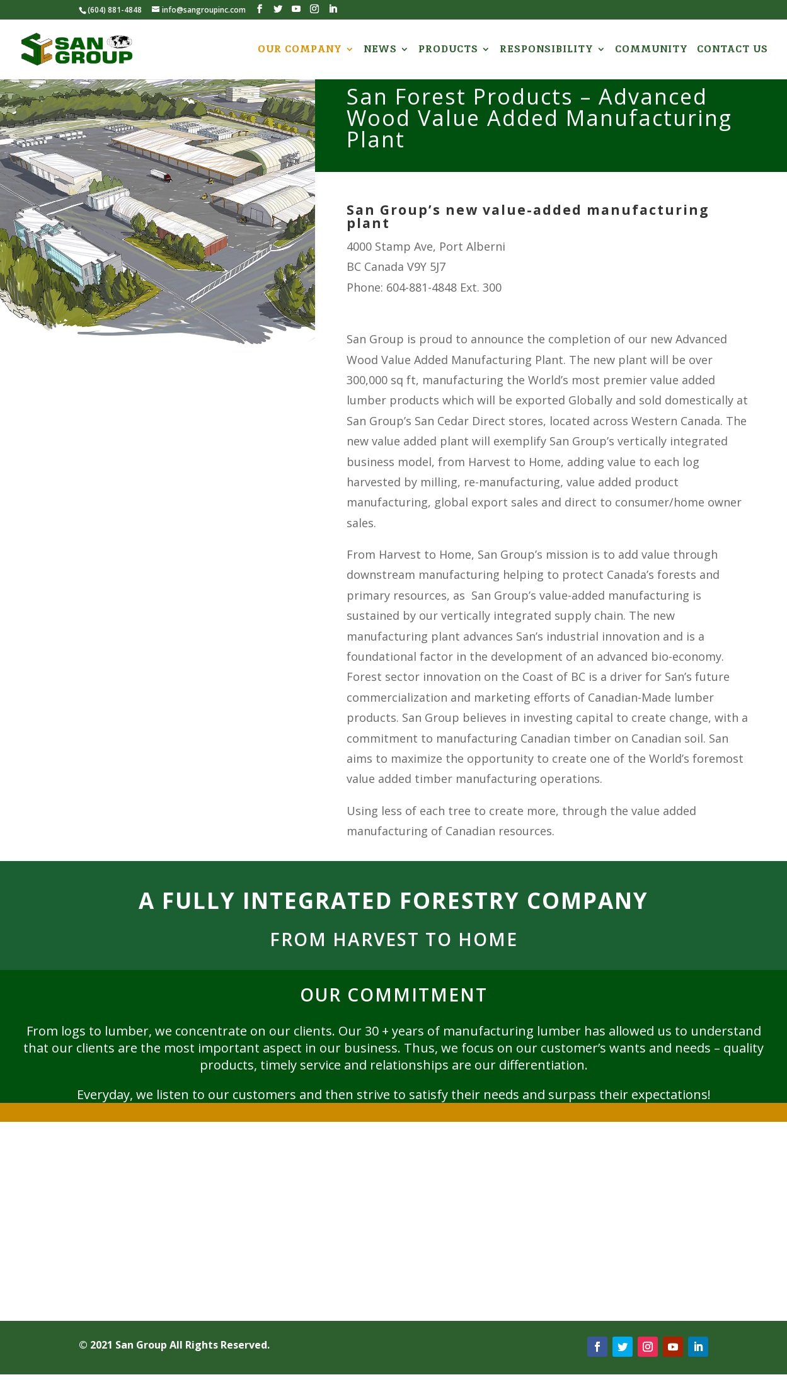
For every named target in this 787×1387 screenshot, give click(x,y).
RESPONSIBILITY (547, 50)
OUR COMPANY (300, 50)
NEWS (380, 50)
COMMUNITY (651, 50)
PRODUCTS (448, 50)
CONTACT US (732, 50)
